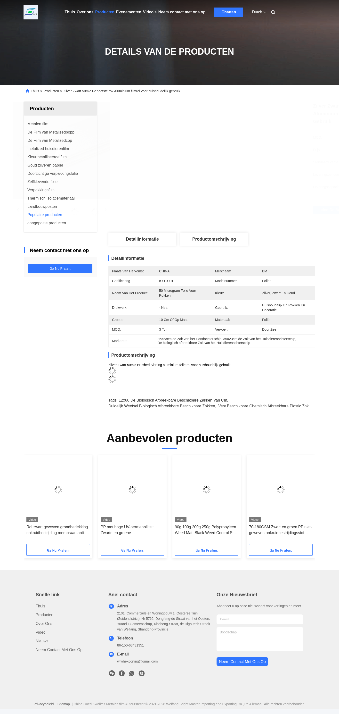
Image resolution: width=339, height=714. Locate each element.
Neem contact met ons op (182, 12)
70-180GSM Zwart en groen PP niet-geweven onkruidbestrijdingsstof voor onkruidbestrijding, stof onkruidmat (280, 530)
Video (41, 632)
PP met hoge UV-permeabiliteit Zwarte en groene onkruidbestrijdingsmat (127, 530)
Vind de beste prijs (242, 210)
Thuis (70, 12)
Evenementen (128, 12)
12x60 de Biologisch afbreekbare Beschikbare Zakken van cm (173, 400)
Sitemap (63, 704)
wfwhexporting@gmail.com (137, 661)
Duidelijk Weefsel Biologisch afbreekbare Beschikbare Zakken (161, 406)
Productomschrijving (214, 239)
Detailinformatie (142, 239)
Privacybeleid (43, 704)
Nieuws (42, 641)
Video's (150, 12)
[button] (33, 501)
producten (44, 615)
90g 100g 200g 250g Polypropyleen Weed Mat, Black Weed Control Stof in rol (206, 530)
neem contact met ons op (242, 662)
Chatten (229, 12)
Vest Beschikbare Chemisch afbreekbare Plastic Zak (263, 406)
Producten (104, 12)
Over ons (85, 12)
